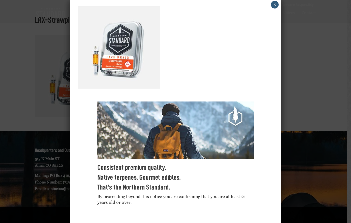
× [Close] (274, 5)
